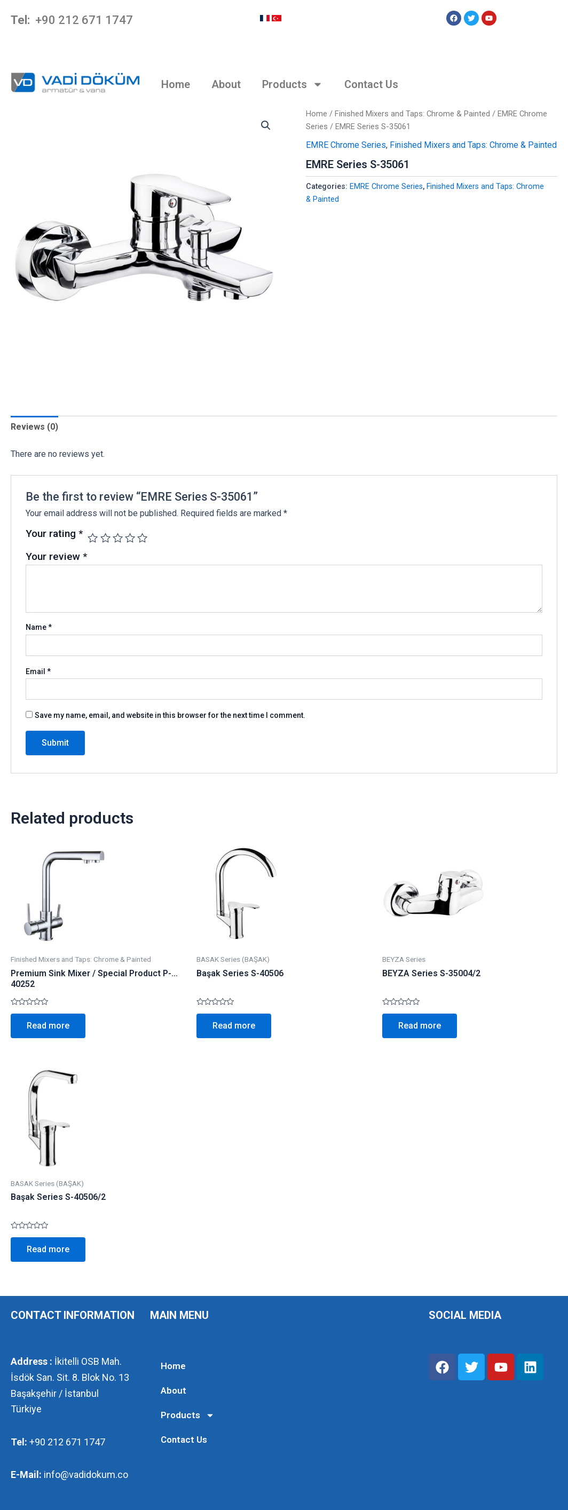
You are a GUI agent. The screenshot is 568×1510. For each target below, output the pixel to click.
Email (38, 671)
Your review (56, 556)
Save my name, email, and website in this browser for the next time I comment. (170, 715)
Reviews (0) (34, 427)
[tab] (34, 427)
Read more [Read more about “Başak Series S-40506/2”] (48, 1249)
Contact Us (371, 84)
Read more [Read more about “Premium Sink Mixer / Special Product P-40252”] (48, 1026)
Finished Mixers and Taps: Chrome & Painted (412, 113)
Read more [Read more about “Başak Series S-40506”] (233, 1026)
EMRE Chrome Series (346, 145)
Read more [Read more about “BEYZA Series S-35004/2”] (419, 1026)
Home (175, 84)
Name (39, 627)
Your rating (54, 534)
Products (292, 84)
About (226, 84)
